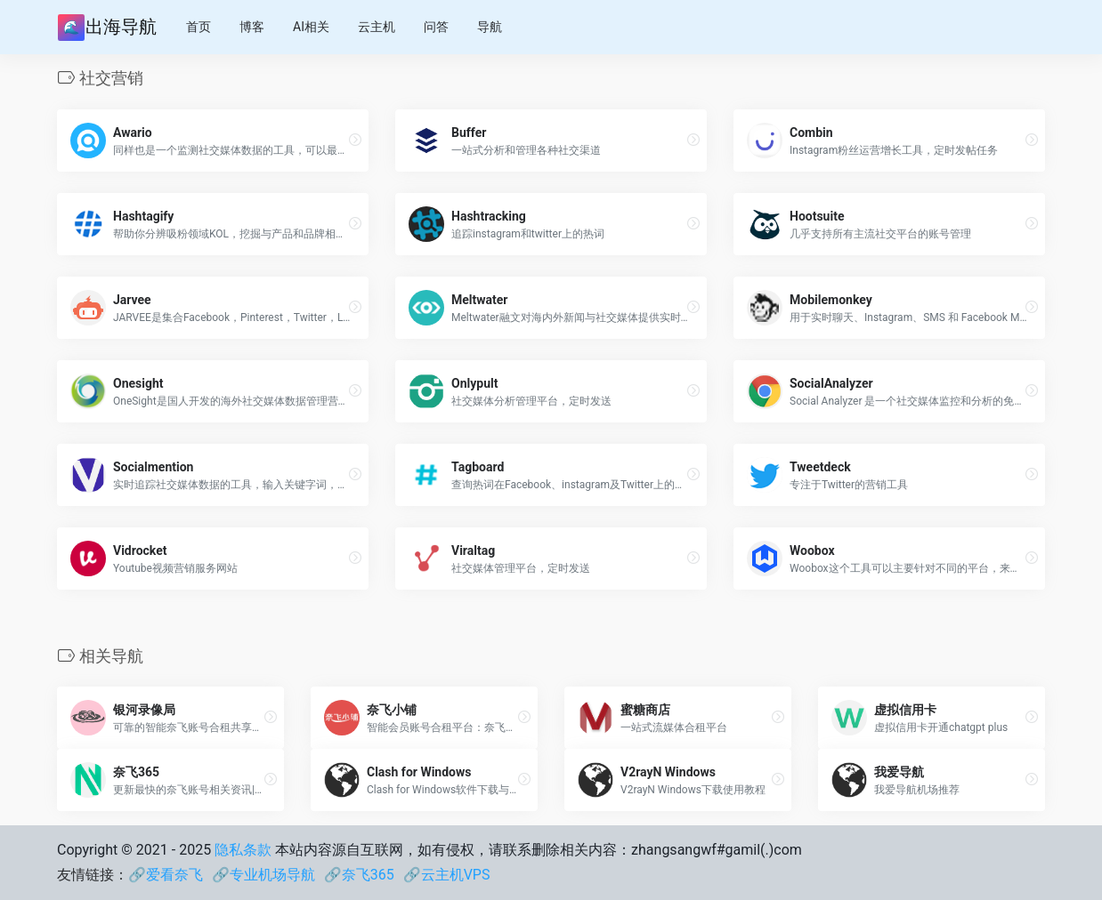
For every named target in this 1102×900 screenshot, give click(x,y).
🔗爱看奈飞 (165, 874)
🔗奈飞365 (359, 874)
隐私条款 (243, 849)
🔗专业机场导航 (263, 874)
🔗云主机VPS (446, 874)
